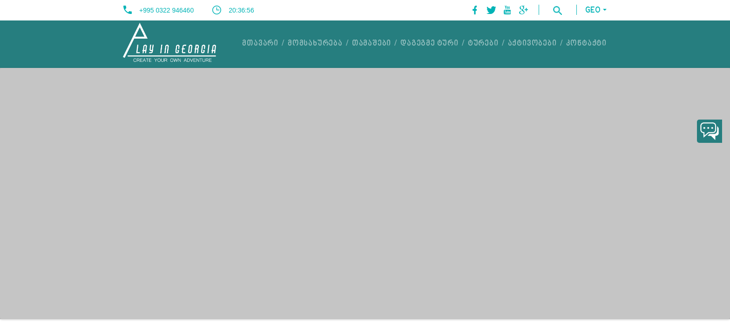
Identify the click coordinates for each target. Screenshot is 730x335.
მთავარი (260, 44)
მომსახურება (315, 44)
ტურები (483, 44)
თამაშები (371, 44)
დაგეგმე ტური (429, 44)
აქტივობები (532, 44)
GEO (593, 10)
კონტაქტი (586, 44)
